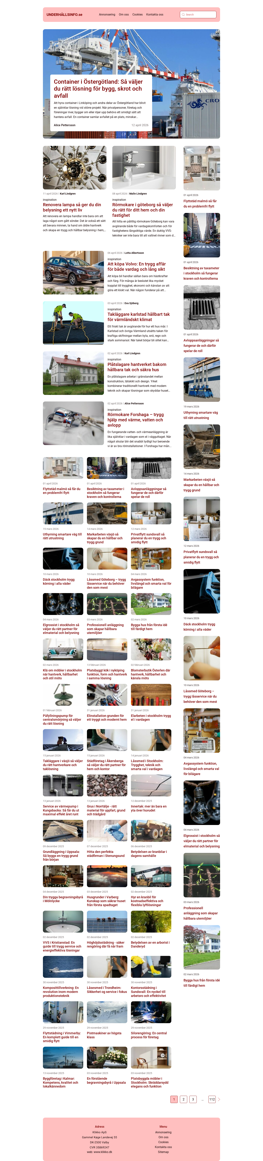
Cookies (137, 14)
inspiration (50, 199)
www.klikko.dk (103, 1152)
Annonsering (107, 14)
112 (212, 1099)
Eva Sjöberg (131, 303)
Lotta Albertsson (134, 252)
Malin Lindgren (138, 193)
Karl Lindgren (68, 193)
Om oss (124, 14)
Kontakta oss (154, 14)
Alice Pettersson (64, 125)
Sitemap (163, 1152)
